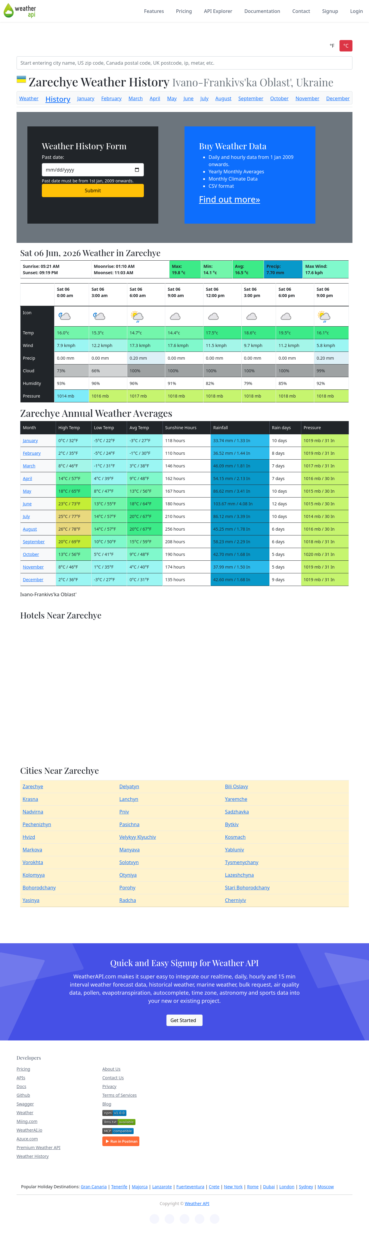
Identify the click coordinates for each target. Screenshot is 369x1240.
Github (23, 1095)
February (111, 98)
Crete (214, 1186)
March (136, 98)
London (286, 1186)
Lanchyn (128, 799)
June (189, 98)
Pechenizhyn (37, 824)
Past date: (53, 157)
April (155, 98)
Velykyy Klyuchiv (137, 837)
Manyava (129, 849)
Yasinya (31, 900)
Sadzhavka (237, 811)
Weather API (197, 1203)
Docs (21, 1086)
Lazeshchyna (239, 875)
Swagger (25, 1104)
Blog (106, 1104)
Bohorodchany (39, 887)
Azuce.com (27, 1139)
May (172, 98)
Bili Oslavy (236, 786)
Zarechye (33, 786)
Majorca (140, 1186)
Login (356, 11)
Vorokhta (33, 862)
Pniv (124, 811)
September (250, 98)
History (57, 99)
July (204, 98)
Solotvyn (129, 862)
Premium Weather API (38, 1147)
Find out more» (229, 199)
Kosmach (235, 837)
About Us (111, 1069)
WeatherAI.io (29, 1130)
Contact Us (113, 1077)
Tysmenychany (241, 862)
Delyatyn (129, 786)
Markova (32, 849)
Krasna (30, 799)
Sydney (306, 1186)
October (279, 98)
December (338, 98)
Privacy (109, 1086)
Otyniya (128, 875)
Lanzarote (162, 1186)
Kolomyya (34, 875)
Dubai (269, 1186)
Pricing (184, 11)
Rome (253, 1186)
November (307, 98)
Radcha (127, 900)
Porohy (127, 887)
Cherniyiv (235, 900)
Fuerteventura (190, 1186)
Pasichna (129, 824)
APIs (21, 1077)
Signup (330, 11)
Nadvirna (33, 811)
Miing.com (27, 1121)
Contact (301, 11)
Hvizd (29, 837)
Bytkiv (231, 824)
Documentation (262, 11)
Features (154, 11)
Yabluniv (234, 849)
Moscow (326, 1186)
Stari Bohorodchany (247, 887)
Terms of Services (119, 1095)
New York (233, 1186)
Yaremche (236, 799)
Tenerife (119, 1186)
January (86, 98)
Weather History (33, 1156)
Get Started (183, 1020)
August (223, 98)
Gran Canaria (94, 1186)
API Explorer (218, 11)
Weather (29, 98)
